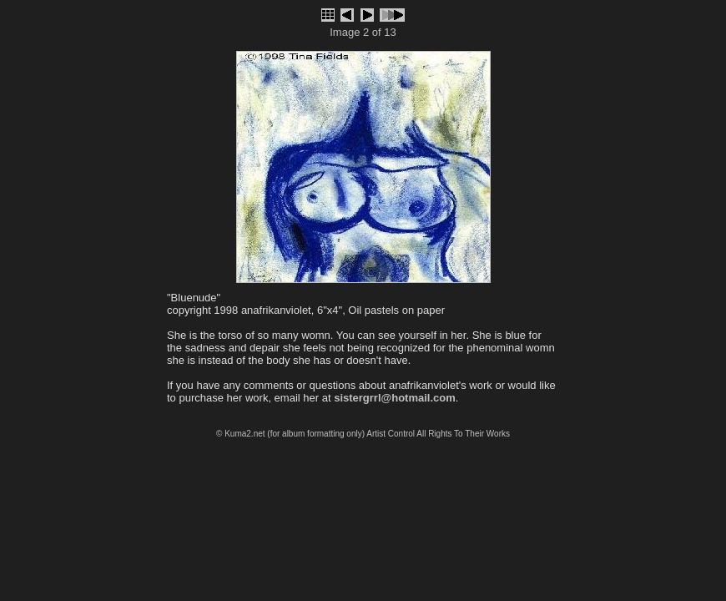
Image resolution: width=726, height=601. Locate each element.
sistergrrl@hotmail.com (395, 397)
